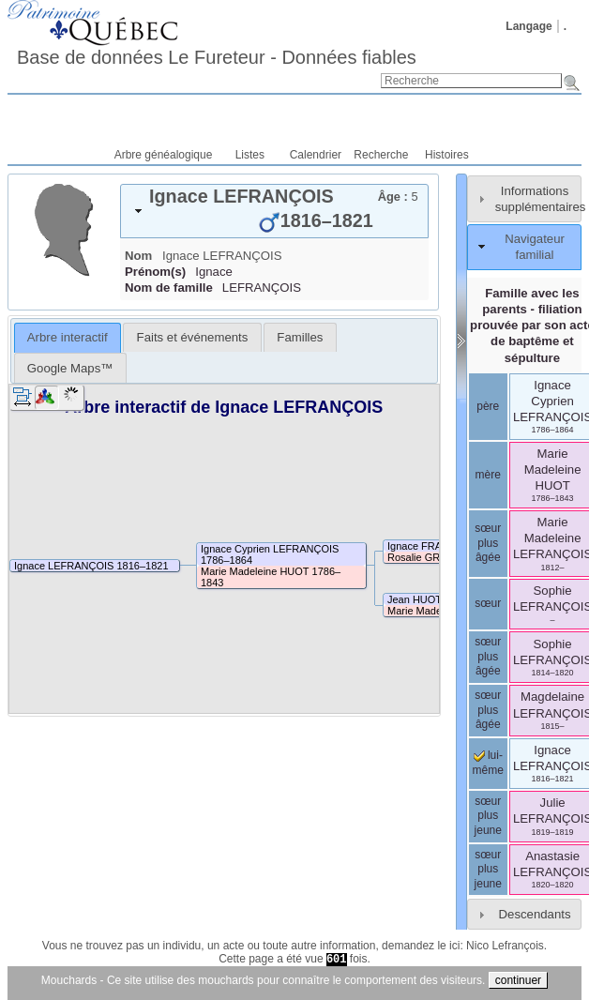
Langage (528, 26)
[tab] (274, 211)
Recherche (381, 154)
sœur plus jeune (488, 816)
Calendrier (315, 154)
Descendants (535, 914)
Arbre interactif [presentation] (67, 337)
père (487, 406)
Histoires (447, 154)
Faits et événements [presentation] (193, 337)
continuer (518, 980)
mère (488, 474)
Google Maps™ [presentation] (70, 368)
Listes (249, 154)
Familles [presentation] (300, 337)
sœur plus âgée (488, 543)
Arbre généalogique (163, 154)
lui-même (488, 763)
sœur (488, 603)
